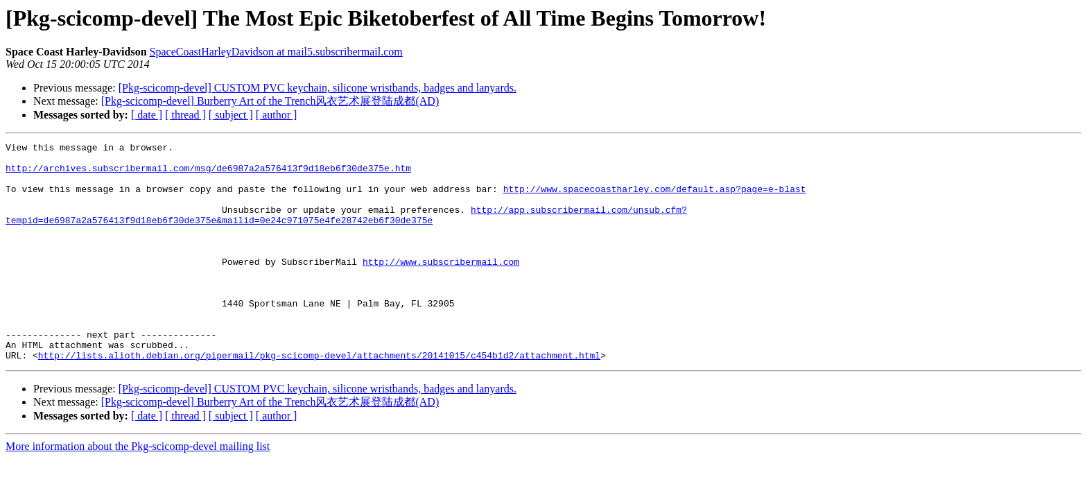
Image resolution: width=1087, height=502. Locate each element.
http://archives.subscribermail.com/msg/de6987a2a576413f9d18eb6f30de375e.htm (208, 174)
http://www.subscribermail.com (441, 286)
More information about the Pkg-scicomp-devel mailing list (138, 490)
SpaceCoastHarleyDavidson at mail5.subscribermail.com (276, 52)
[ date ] (146, 115)
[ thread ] (185, 115)
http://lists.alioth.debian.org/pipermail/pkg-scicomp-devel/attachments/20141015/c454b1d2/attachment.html (319, 398)
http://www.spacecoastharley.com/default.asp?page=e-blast (654, 199)
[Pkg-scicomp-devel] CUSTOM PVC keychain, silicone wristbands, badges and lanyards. (317, 88)
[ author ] (276, 115)
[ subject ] (231, 115)
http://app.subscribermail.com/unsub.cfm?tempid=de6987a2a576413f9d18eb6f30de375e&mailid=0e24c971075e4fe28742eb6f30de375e (346, 230)
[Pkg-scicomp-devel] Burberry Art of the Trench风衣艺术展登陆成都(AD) (270, 101)
